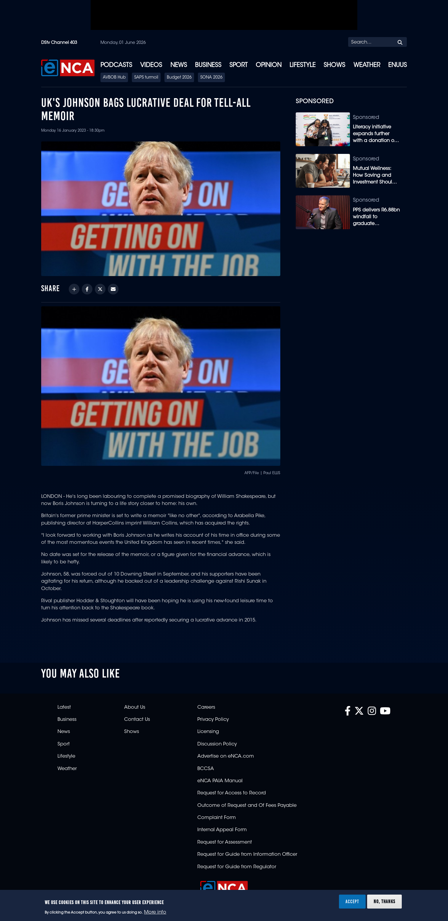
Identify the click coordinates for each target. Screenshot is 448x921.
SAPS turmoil (146, 78)
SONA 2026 (211, 78)
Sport (238, 65)
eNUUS (397, 65)
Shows (334, 65)
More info (155, 912)
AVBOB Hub (114, 78)
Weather (366, 65)
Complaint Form (216, 817)
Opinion (268, 65)
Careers (206, 707)
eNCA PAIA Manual (220, 781)
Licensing (208, 731)
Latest (64, 707)
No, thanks (384, 901)
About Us (134, 707)
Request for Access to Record (231, 793)
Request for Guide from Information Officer (247, 854)
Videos (151, 65)
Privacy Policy (213, 719)
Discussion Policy (217, 744)
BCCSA (205, 769)
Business (208, 65)
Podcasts (116, 65)
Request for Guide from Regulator (236, 867)
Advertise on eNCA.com (225, 756)
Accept (352, 901)
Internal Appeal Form (222, 830)
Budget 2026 (179, 78)
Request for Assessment (224, 842)
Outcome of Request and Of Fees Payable (247, 805)
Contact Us (137, 719)
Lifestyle (302, 65)
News (178, 65)
